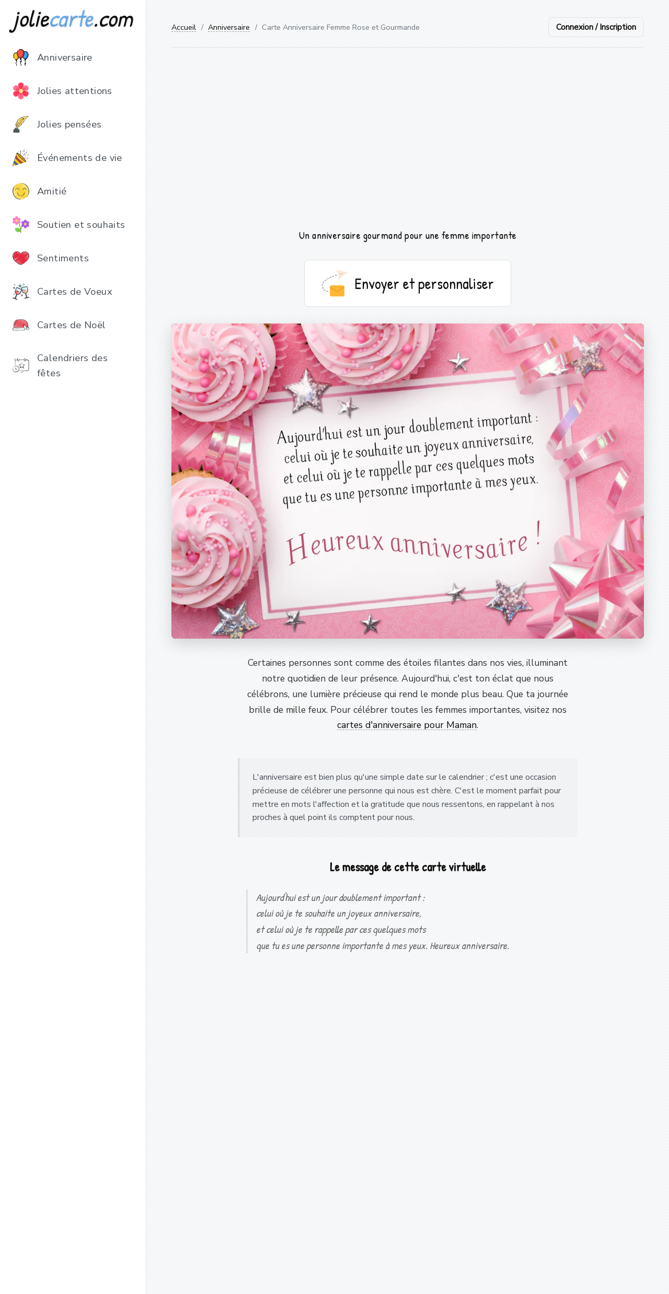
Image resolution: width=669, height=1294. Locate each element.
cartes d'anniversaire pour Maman (407, 725)
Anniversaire (229, 27)
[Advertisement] (407, 137)
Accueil (183, 27)
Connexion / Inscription (596, 27)
